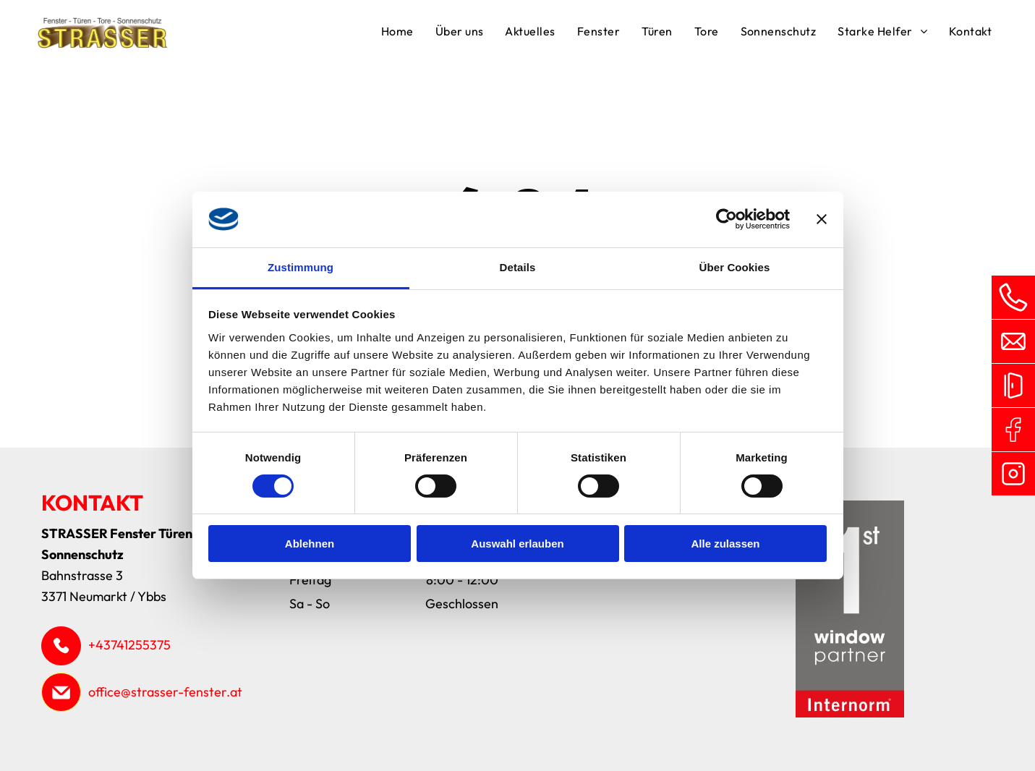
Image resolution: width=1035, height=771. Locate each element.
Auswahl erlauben (517, 543)
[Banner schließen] (822, 219)
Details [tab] (518, 267)
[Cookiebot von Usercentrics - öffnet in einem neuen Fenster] (726, 219)
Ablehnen (309, 543)
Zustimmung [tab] (300, 267)
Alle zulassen (725, 543)
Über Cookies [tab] (734, 267)
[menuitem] (397, 32)
